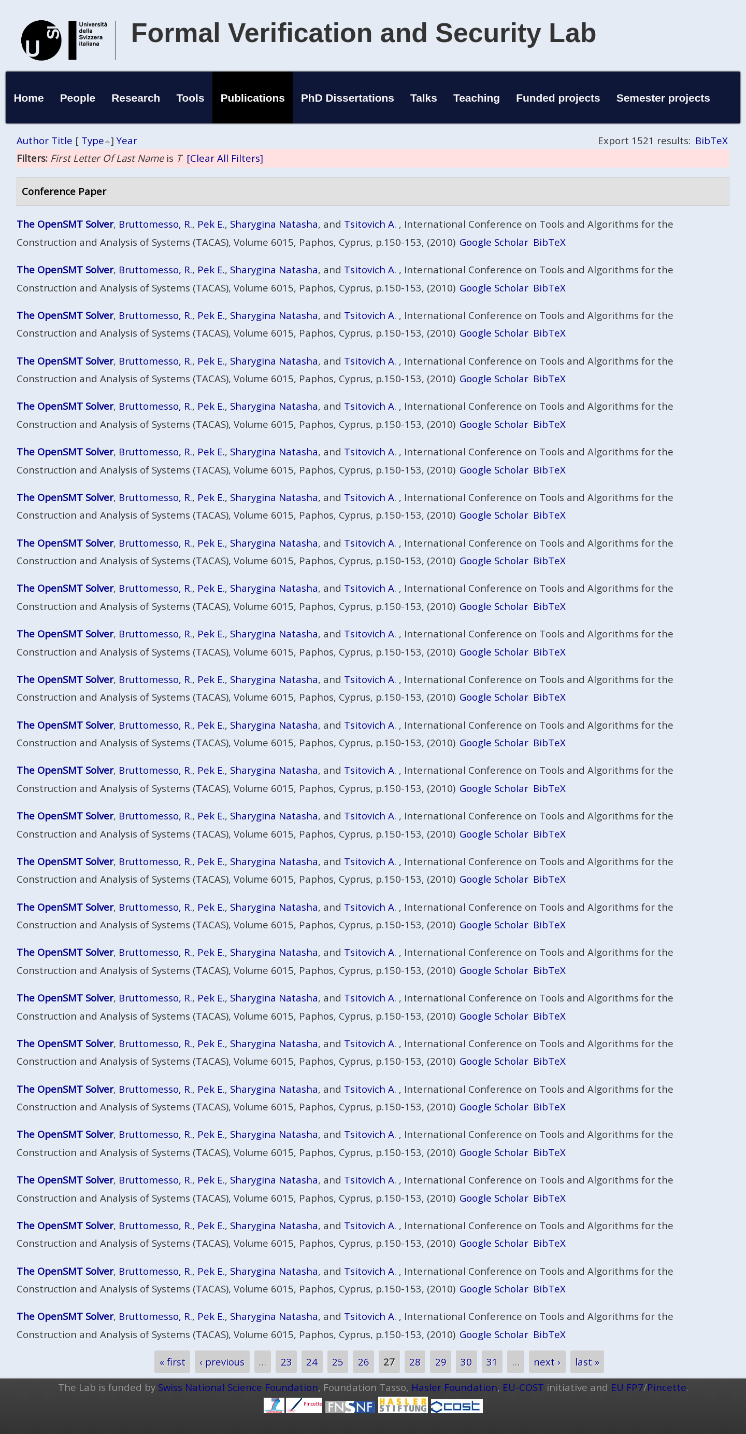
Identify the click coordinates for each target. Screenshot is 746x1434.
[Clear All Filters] (225, 157)
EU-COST (523, 1387)
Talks (423, 98)
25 (337, 1361)
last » (587, 1361)
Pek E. (211, 223)
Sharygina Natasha (274, 223)
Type (92, 140)
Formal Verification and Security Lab (364, 33)
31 (492, 1361)
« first (172, 1361)
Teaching (476, 98)
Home (28, 98)
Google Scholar (494, 241)
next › (547, 1361)
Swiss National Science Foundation (238, 1387)
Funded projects (558, 98)
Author (33, 140)
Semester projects (663, 98)
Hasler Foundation (454, 1387)
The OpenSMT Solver (65, 223)
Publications (253, 98)
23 (286, 1361)
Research (135, 98)
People (78, 98)
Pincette (666, 1387)
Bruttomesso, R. (155, 223)
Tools (190, 98)
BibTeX (711, 140)
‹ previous (222, 1361)
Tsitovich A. (370, 223)
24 (312, 1361)
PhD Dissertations (347, 98)
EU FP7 (627, 1387)
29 (441, 1361)
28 (415, 1361)
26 (363, 1361)
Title (62, 140)
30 (466, 1361)
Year (127, 140)
